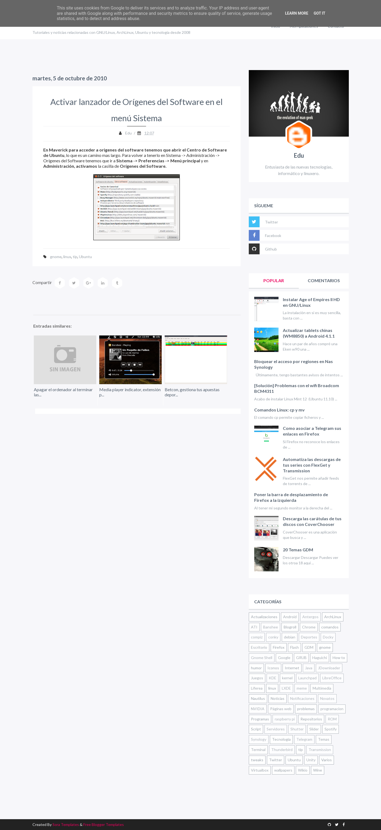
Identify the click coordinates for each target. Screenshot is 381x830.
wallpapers (283, 770)
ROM (332, 719)
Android (290, 616)
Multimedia (322, 688)
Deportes (309, 637)
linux (67, 256)
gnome (56, 256)
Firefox (278, 647)
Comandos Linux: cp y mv (279, 409)
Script (256, 729)
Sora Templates (65, 824)
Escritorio (259, 647)
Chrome (309, 627)
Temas (323, 739)
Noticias (277, 698)
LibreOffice (332, 678)
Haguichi (319, 657)
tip (75, 256)
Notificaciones (302, 698)
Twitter (263, 221)
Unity (311, 759)
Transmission (320, 749)
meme (302, 688)
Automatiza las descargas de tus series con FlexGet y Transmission (312, 465)
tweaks (257, 759)
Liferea (257, 688)
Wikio (302, 770)
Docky (328, 637)
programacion (331, 708)
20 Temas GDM (298, 549)
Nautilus (258, 698)
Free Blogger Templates (103, 824)
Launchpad (307, 678)
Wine (317, 770)
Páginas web (280, 708)
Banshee (270, 627)
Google (284, 657)
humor (256, 668)
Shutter (297, 729)
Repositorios (311, 719)
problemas (306, 708)
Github (263, 248)
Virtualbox (260, 770)
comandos (330, 627)
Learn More (296, 13)
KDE (272, 678)
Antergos (310, 616)
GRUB (301, 657)
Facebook (265, 235)
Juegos (257, 678)
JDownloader (329, 668)
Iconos (273, 668)
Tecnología (281, 739)
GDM (308, 647)
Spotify (330, 729)
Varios (326, 759)
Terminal (258, 749)
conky (273, 637)
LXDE (286, 688)
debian (289, 637)
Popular (273, 280)
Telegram (304, 739)
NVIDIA (257, 708)
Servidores (276, 729)
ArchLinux (332, 616)
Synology (258, 739)
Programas (260, 719)
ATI (254, 627)
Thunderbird (282, 749)
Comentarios (324, 280)
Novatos (327, 698)
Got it (319, 13)
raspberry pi (285, 719)
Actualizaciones (264, 616)
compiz (257, 637)
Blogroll (290, 627)
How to (339, 657)
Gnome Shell (261, 657)
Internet (292, 668)
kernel (287, 678)
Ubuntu (85, 256)
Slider (314, 729)
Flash (294, 647)
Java (308, 668)
